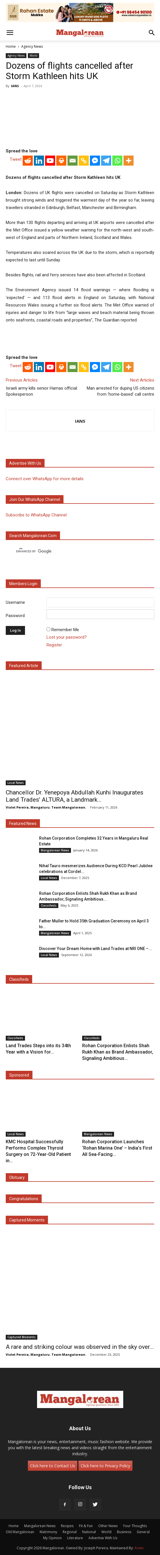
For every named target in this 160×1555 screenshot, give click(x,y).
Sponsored (19, 1075)
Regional (70, 1531)
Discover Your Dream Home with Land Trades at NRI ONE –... (95, 948)
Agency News (32, 46)
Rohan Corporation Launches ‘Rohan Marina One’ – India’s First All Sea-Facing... (117, 1148)
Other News (107, 1525)
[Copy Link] (84, 161)
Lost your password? (67, 637)
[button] (10, 33)
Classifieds (49, 905)
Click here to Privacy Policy (105, 1465)
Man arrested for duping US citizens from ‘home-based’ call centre (120, 391)
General (143, 1531)
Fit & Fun (86, 1525)
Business (124, 1531)
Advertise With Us (102, 1537)
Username (15, 602)
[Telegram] (106, 161)
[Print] (61, 161)
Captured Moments (27, 1220)
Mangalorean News (55, 850)
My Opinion (52, 1537)
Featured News (22, 823)
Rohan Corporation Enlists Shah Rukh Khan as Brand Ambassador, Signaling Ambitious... (117, 1052)
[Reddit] (28, 161)
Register (54, 645)
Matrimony (48, 1531)
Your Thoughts (135, 1525)
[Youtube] (50, 161)
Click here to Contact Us (52, 1465)
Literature (75, 1537)
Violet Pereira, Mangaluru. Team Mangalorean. (46, 807)
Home (11, 46)
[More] (129, 161)
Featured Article (23, 665)
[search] (75, 551)
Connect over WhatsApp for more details (45, 478)
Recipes (67, 1525)
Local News (15, 783)
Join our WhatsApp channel (34, 499)
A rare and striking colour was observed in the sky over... (80, 1346)
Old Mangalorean (20, 1531)
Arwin (139, 1548)
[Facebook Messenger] (95, 161)
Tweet (16, 159)
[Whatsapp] (117, 161)
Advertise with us (25, 463)
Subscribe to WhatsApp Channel (36, 515)
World (33, 55)
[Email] (73, 161)
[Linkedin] (39, 161)
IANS (15, 86)
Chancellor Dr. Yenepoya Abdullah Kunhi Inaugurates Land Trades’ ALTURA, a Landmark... (74, 796)
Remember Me (65, 629)
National (89, 1531)
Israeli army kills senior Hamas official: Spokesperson (42, 391)
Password (15, 615)
